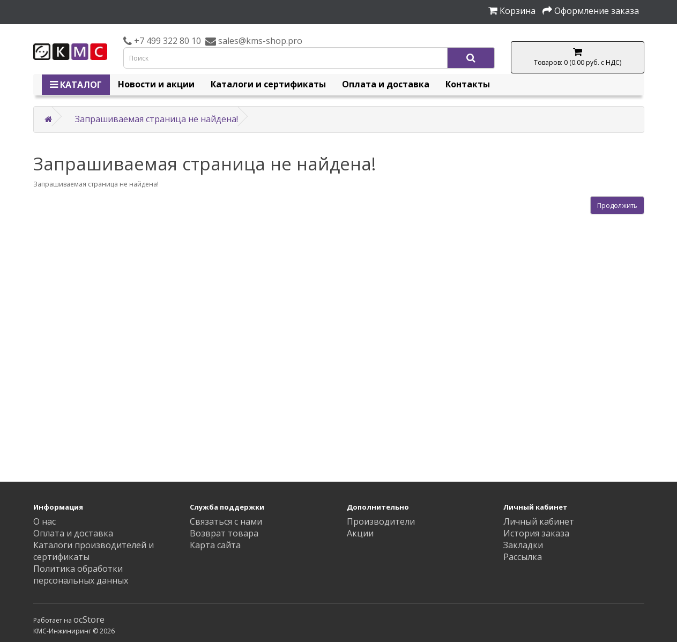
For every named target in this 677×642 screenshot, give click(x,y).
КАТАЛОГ (76, 85)
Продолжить (617, 205)
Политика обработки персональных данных (80, 574)
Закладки (523, 545)
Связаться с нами (226, 521)
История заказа (536, 533)
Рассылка (522, 557)
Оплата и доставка (385, 84)
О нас (44, 521)
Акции (360, 533)
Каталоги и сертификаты (268, 84)
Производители (381, 521)
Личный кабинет (538, 521)
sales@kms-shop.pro (259, 41)
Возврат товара (224, 533)
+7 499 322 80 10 (166, 41)
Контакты (467, 84)
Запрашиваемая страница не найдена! (156, 119)
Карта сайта (215, 545)
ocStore (89, 619)
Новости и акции (156, 84)
